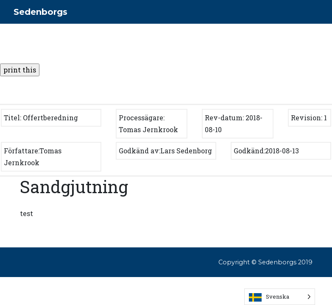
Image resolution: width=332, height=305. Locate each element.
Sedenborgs (40, 12)
